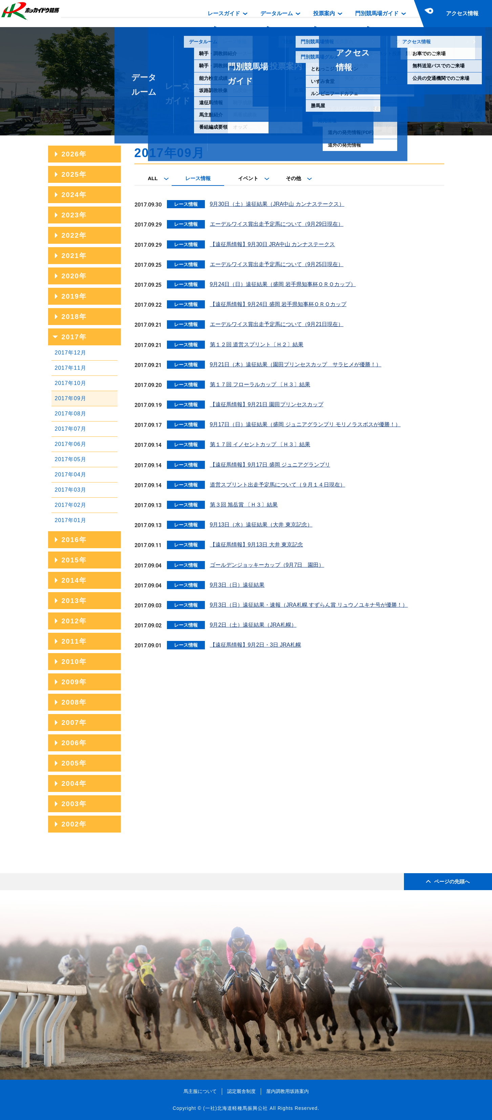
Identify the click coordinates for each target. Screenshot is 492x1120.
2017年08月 (70, 413)
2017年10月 (70, 383)
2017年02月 (70, 505)
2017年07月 (70, 429)
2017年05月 (70, 459)
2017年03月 (70, 490)
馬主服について (200, 1091)
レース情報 (198, 178)
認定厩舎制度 (241, 1091)
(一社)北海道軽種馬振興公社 (235, 1108)
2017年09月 (70, 398)
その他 (293, 178)
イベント (248, 178)
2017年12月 (70, 353)
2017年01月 (70, 520)
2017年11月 (70, 368)
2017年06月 (70, 444)
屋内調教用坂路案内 (287, 1091)
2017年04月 (70, 474)
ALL (153, 178)
